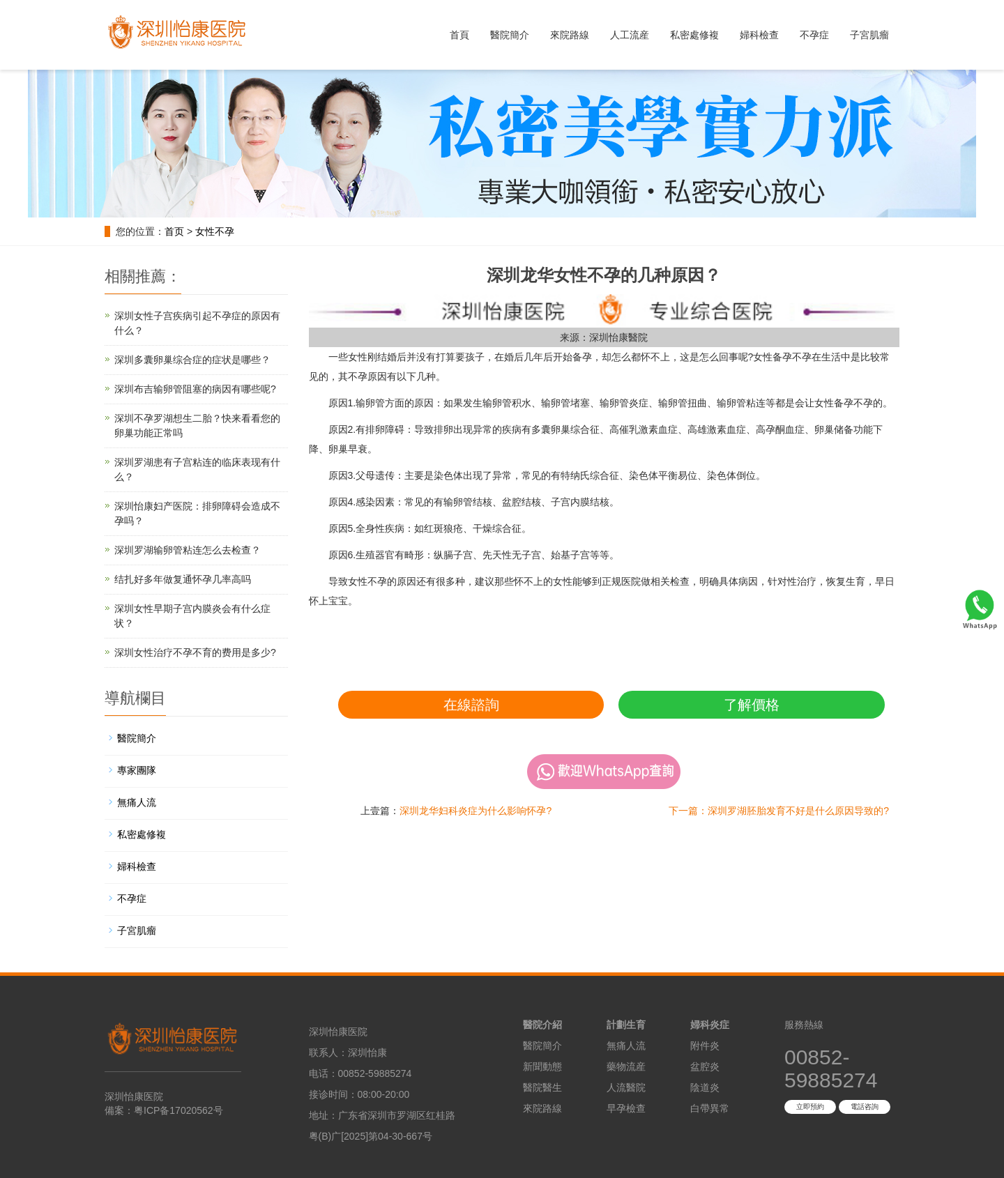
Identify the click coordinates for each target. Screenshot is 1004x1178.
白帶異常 (709, 1108)
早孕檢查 (626, 1108)
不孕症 (814, 34)
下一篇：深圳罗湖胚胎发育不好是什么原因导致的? (779, 810)
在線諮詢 (471, 704)
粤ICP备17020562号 (178, 1110)
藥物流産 (626, 1066)
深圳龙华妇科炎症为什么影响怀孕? (476, 810)
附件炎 (705, 1045)
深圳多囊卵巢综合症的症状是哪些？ (192, 359)
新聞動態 (542, 1066)
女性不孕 (214, 231)
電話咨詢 (864, 1106)
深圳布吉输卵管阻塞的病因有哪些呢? (195, 389)
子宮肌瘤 (869, 34)
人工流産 (629, 34)
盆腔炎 (705, 1066)
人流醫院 (626, 1087)
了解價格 (751, 704)
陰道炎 (705, 1087)
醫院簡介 (509, 34)
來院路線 (569, 34)
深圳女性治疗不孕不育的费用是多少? (195, 652)
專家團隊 (136, 770)
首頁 (459, 34)
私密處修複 (694, 34)
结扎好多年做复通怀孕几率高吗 (182, 579)
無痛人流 (136, 802)
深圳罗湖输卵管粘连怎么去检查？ (187, 550)
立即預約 (810, 1106)
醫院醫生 (542, 1087)
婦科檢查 (759, 34)
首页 (174, 231)
